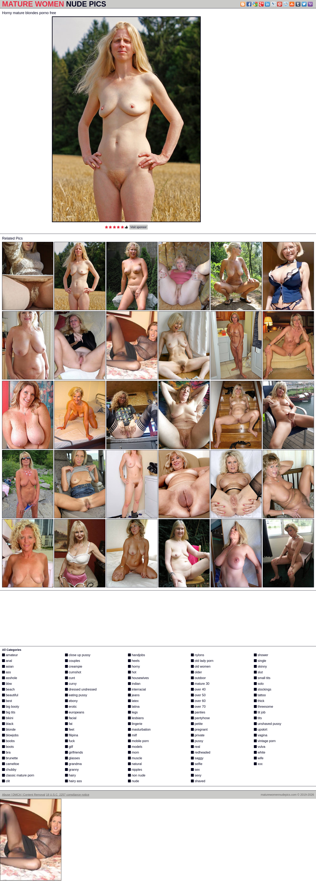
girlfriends (74, 752)
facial (70, 718)
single (260, 660)
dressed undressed (81, 689)
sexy (196, 775)
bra (6, 752)
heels (134, 660)
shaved (198, 781)
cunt (70, 678)
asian (8, 666)
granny (72, 769)
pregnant (199, 729)
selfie (196, 764)
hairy (70, 775)
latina (134, 706)
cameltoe (10, 764)
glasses (72, 758)
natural (135, 764)
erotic (71, 706)
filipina (71, 735)
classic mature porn (18, 775)
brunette (10, 758)
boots (8, 746)
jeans (134, 695)
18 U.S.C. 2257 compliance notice (67, 794)
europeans (74, 712)
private (197, 735)
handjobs (136, 655)
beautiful (10, 695)
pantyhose (200, 718)
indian (134, 683)
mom (133, 752)
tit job (260, 712)
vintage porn (265, 741)
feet (69, 729)
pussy (197, 741)
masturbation (139, 729)
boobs (8, 741)
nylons (197, 655)
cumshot (73, 672)
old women (201, 666)
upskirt (260, 729)
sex (195, 769)
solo (259, 683)
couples (72, 660)
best (7, 701)
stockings (262, 689)
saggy (197, 758)
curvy (71, 683)
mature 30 (200, 683)
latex (133, 701)
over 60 (198, 701)
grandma (73, 764)
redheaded (200, 752)
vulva (259, 746)
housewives (138, 678)
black (7, 724)
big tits (8, 712)
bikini (7, 718)
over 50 (198, 695)
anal (7, 660)
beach (8, 689)
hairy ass (73, 781)
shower (261, 655)
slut (258, 672)
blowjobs (10, 735)
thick (259, 701)
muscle (135, 758)
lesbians (136, 718)
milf (132, 735)
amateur (10, 655)
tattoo (260, 695)
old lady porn (202, 660)
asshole (9, 678)
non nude (136, 775)
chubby (9, 769)
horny (134, 666)
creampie (73, 666)
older (196, 672)
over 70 (198, 706)
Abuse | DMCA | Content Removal (23, 794)
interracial (137, 689)
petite (197, 724)
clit (6, 781)
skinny (260, 666)
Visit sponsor (138, 227)
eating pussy (76, 695)
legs (133, 712)
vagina (260, 735)
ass (6, 672)
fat (68, 724)
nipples (135, 769)
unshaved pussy (267, 724)
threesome (263, 706)
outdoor (198, 678)
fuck (70, 741)
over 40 (198, 689)
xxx (258, 764)
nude (133, 781)
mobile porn (138, 741)
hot (132, 672)
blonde (9, 729)
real (195, 746)
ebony (71, 701)
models (135, 746)
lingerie (135, 724)
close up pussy (77, 655)
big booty (10, 706)
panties (198, 712)
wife (258, 758)
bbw (7, 683)
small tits (262, 678)
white (259, 752)
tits (258, 718)
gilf (69, 746)
